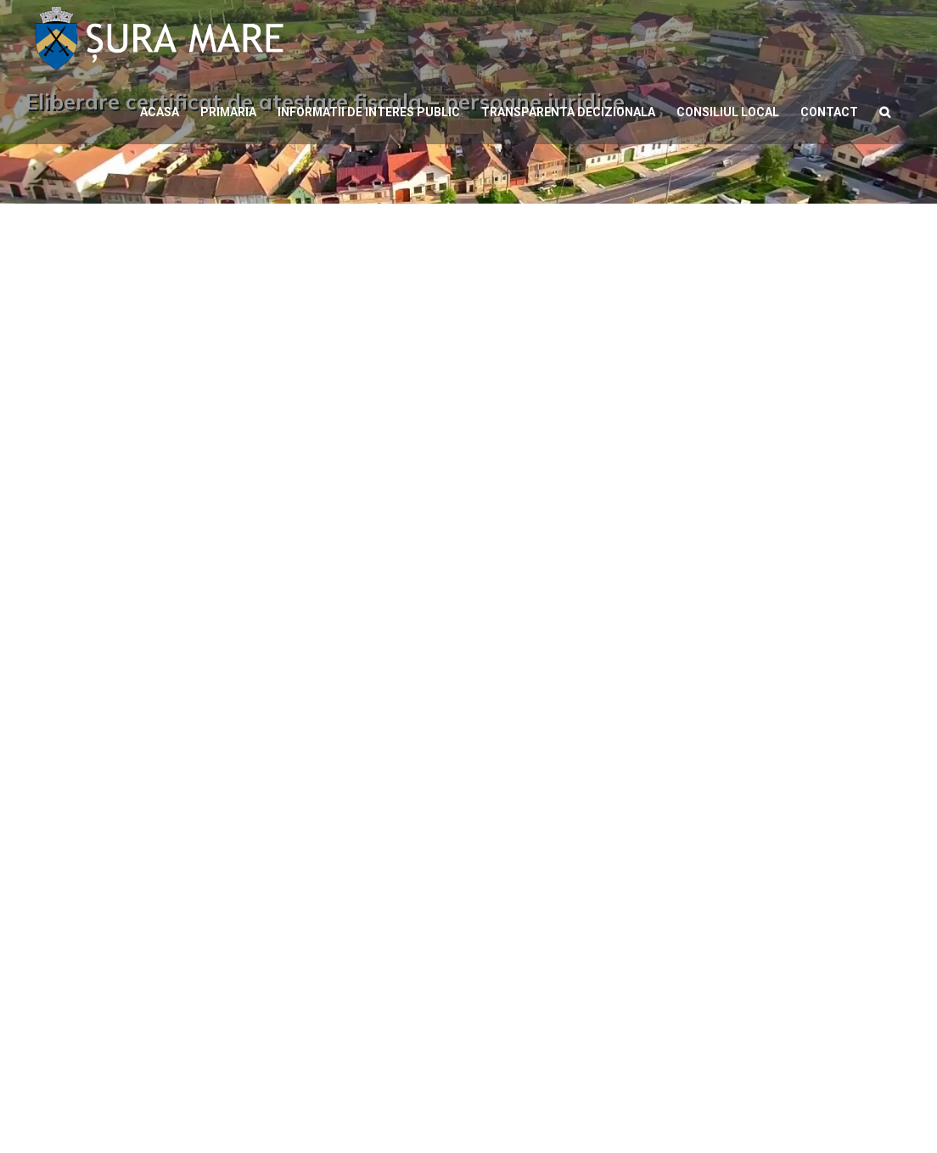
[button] (884, 110)
